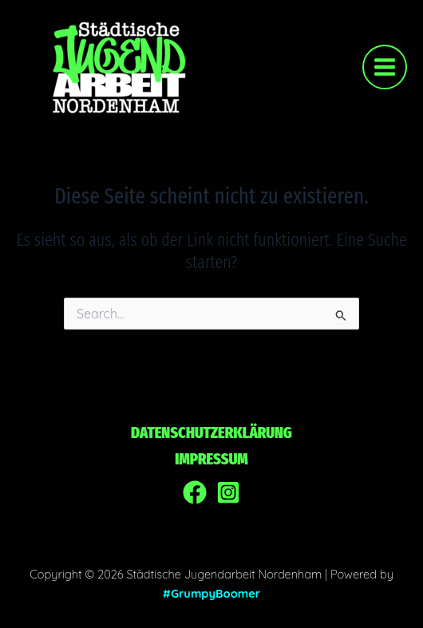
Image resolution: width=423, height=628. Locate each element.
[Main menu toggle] (384, 67)
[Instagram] (228, 492)
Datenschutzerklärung (211, 432)
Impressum (211, 458)
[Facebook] (195, 492)
